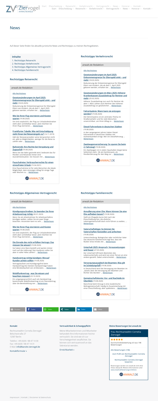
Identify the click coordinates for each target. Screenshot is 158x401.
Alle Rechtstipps (19, 93)
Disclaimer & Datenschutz (40, 397)
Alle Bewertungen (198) (120, 350)
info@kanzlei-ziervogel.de (28, 346)
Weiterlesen (45, 110)
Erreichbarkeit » (67, 349)
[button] (17, 309)
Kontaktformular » (18, 351)
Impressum (14, 397)
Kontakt (24, 397)
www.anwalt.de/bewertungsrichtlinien (124, 370)
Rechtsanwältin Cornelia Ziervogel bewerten (129, 361)
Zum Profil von (128, 355)
